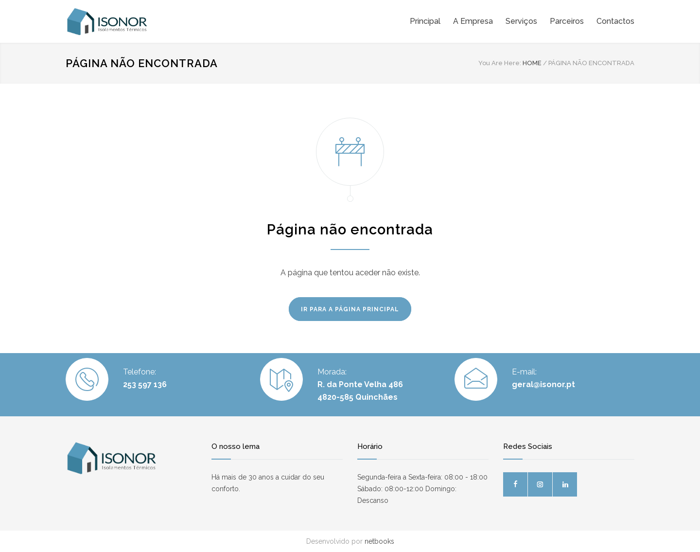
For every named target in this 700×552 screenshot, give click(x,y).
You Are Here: (499, 63)
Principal (425, 21)
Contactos (615, 21)
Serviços (521, 21)
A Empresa (473, 21)
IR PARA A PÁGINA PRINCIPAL (350, 309)
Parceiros (567, 21)
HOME (532, 63)
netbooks (379, 541)
